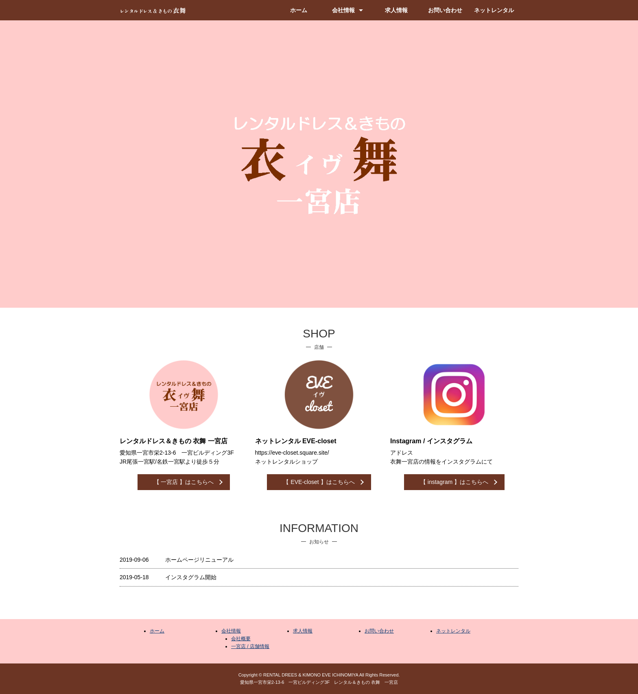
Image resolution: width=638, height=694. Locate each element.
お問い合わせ (445, 10)
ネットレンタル (494, 10)
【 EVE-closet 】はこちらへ (318, 482)
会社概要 (241, 638)
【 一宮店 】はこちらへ (184, 482)
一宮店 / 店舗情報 (250, 646)
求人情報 (396, 10)
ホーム (298, 10)
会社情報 (343, 10)
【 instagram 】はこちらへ (454, 482)
